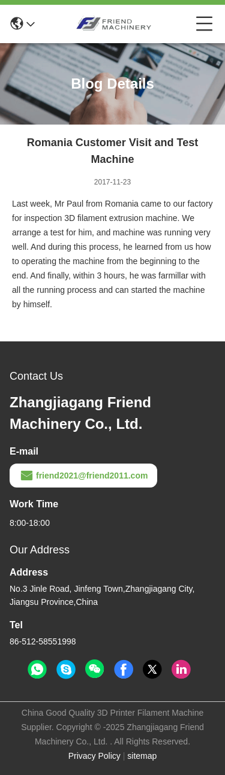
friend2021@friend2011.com (83, 475)
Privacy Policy (94, 756)
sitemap (142, 756)
